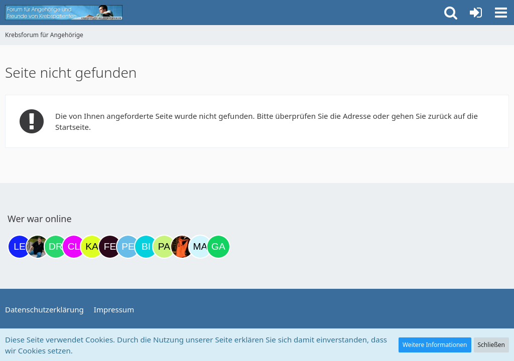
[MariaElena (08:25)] (200, 247)
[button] (501, 13)
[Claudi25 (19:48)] (74, 247)
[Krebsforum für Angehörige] (63, 13)
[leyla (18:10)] (20, 247)
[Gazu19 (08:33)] (218, 247)
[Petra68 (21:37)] (128, 247)
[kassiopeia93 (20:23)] (92, 247)
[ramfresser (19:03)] (38, 247)
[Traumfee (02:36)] (182, 247)
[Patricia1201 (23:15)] (164, 247)
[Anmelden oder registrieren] (476, 13)
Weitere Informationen (435, 344)
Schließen (491, 344)
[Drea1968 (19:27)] (56, 247)
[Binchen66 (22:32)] (146, 247)
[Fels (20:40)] (110, 247)
